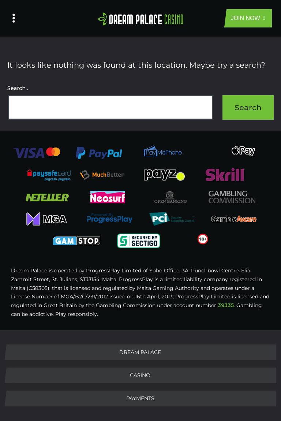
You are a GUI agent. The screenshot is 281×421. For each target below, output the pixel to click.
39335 (226, 305)
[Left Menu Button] (13, 18)
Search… (18, 88)
